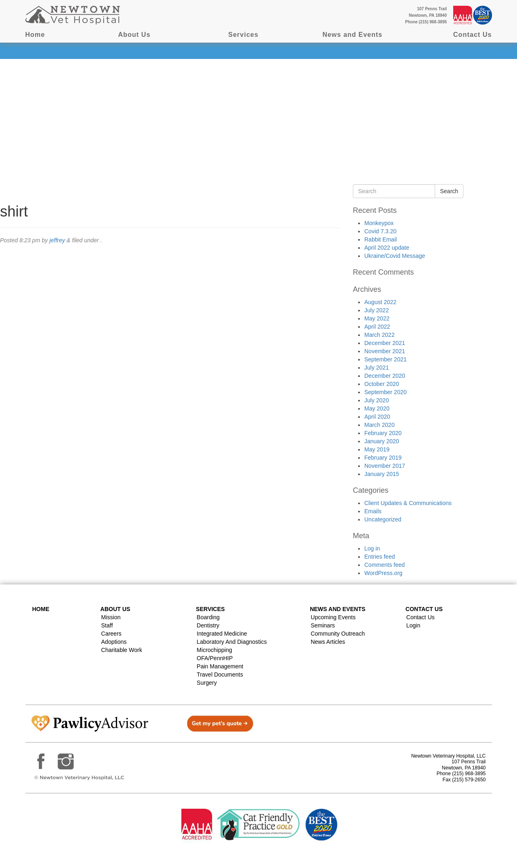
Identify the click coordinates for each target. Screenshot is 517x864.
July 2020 (376, 400)
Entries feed (379, 556)
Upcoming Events (333, 617)
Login (413, 625)
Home (35, 34)
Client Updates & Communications (408, 503)
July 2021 (376, 367)
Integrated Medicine (222, 633)
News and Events (353, 34)
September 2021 (385, 359)
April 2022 (377, 326)
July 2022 (376, 310)
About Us (134, 34)
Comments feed (384, 565)
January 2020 (381, 441)
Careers (111, 633)
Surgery (207, 682)
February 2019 (383, 457)
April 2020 (377, 416)
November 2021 (384, 351)
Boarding (208, 617)
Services (243, 34)
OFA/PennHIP (215, 658)
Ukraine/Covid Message (394, 256)
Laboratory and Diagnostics (232, 641)
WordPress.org (383, 573)
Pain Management (220, 666)
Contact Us (472, 34)
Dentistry (208, 625)
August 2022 (380, 302)
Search (449, 191)
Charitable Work (121, 650)
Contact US (424, 609)
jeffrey (57, 240)
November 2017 (384, 465)
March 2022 (379, 335)
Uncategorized (382, 519)
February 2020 (383, 433)
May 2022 (376, 318)
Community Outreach (338, 633)
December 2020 (384, 375)
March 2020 (379, 425)
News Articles (328, 641)
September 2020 (385, 392)
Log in (372, 548)
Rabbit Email (380, 239)
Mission (110, 617)
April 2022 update (386, 247)
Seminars (323, 625)
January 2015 (381, 474)
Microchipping (214, 650)
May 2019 (376, 449)
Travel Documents (220, 674)
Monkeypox (379, 223)
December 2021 (384, 343)
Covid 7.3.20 (380, 231)
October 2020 (381, 384)
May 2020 (376, 408)
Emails (373, 511)
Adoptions (113, 641)
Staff (107, 625)
